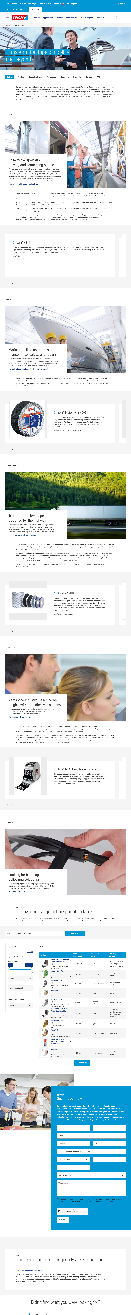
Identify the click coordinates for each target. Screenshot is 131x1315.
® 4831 (17, 256)
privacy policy (114, 1199)
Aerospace (51, 77)
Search (74, 933)
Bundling (65, 77)
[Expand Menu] (7, 17)
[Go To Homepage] (7, 9)
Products (77, 77)
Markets (8, 25)
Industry (35, 9)
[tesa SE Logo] (19, 17)
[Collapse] (31, 946)
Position (97, 1144)
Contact (89, 77)
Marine (21, 77)
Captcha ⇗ (82, 1214)
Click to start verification (74, 1212)
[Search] (117, 17)
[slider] (9, 969)
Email (60, 1136)
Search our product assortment (19, 933)
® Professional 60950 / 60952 (67, 431)
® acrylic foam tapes (63, 614)
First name (62, 1128)
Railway (10, 77)
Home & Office (19, 9)
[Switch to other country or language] (123, 18)
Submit (62, 1220)
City (95, 1159)
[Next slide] (13, 283)
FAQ (99, 77)
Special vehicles (35, 77)
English (74, 4)
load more (82, 1063)
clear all (30, 951)
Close (122, 4)
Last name (98, 1128)
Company (62, 1144)
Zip (59, 1167)
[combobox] (20, 978)
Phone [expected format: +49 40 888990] (74, 1151)
